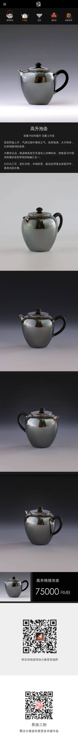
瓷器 (39, 20)
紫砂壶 (54, 20)
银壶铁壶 (10, 20)
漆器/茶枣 (68, 20)
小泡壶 (24, 20)
